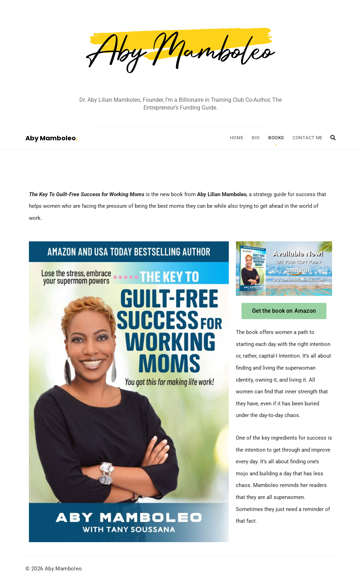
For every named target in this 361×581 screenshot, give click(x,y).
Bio (256, 137)
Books (276, 137)
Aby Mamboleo (51, 138)
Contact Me (308, 137)
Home (236, 137)
